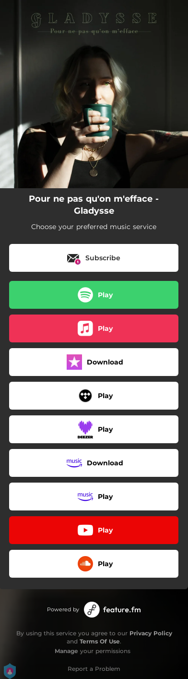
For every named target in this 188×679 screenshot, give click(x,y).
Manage (66, 651)
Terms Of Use (100, 641)
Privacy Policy (150, 633)
